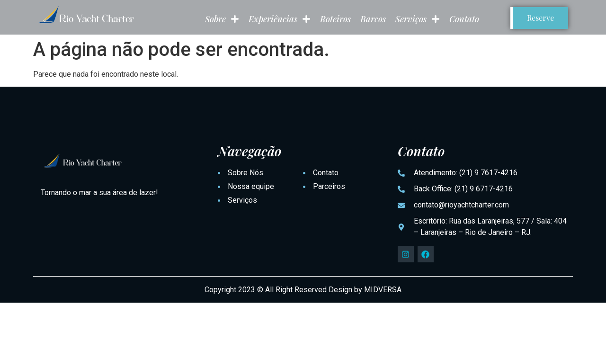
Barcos (373, 19)
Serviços (417, 19)
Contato (464, 19)
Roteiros (335, 19)
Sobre (222, 19)
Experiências (280, 19)
